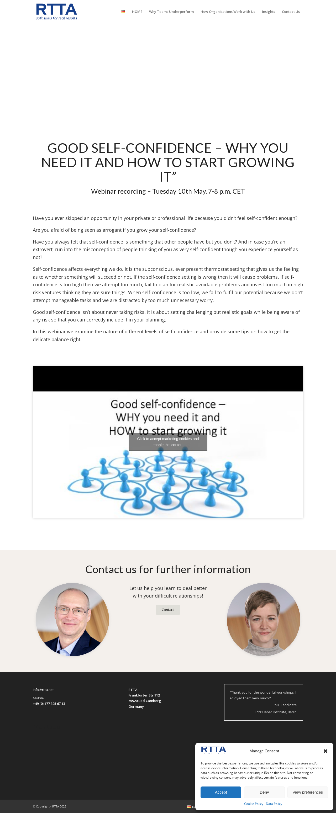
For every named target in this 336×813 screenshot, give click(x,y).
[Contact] (168, 610)
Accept (221, 792)
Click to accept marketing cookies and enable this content (168, 442)
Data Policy (274, 803)
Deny (264, 792)
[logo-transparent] (57, 11)
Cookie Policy (253, 803)
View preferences (308, 792)
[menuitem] (123, 11)
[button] (325, 751)
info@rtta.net (43, 689)
